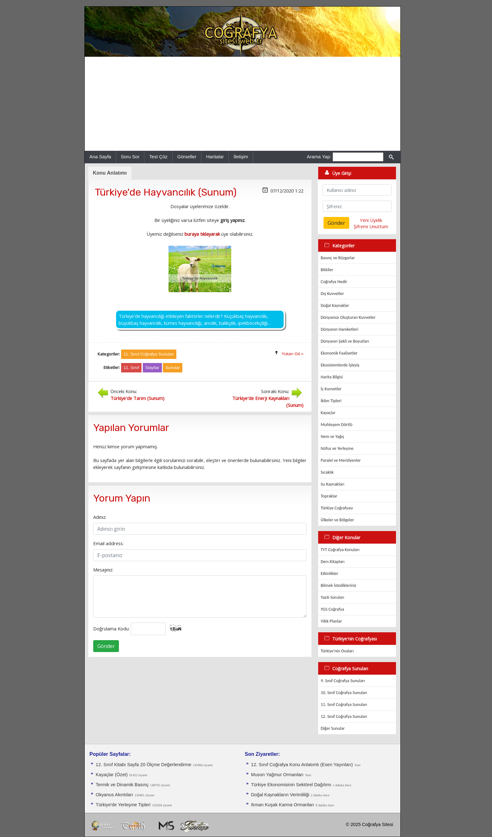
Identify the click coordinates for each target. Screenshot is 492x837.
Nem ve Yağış (332, 436)
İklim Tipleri (331, 400)
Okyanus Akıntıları (114, 794)
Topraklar (329, 496)
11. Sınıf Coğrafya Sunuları (344, 704)
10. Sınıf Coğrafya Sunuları (344, 692)
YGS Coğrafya (332, 609)
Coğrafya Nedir (334, 281)
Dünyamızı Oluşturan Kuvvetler (348, 317)
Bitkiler (327, 269)
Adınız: (99, 517)
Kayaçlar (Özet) (112, 774)
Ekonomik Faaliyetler (339, 353)
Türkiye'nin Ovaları (337, 651)
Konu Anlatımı (110, 173)
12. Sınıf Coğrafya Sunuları (344, 716)
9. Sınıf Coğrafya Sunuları (343, 680)
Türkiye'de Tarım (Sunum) (137, 398)
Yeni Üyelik (371, 220)
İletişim (240, 156)
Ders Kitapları (333, 561)
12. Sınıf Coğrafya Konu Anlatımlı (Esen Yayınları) (302, 764)
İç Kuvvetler (331, 389)
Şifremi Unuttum (371, 226)
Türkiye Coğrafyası (337, 508)
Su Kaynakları (332, 484)
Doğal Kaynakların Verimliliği (280, 794)
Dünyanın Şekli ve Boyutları (345, 341)
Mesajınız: (103, 569)
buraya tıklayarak (202, 234)
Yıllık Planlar (331, 621)
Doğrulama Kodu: (111, 628)
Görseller (186, 156)
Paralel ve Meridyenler (341, 460)
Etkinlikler (329, 573)
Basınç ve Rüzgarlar (338, 258)
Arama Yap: (319, 156)
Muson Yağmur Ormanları (277, 774)
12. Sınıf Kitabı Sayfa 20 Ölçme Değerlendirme (143, 764)
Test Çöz (158, 156)
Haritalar (215, 156)
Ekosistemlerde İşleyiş (340, 365)
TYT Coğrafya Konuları (340, 549)
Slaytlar (152, 367)
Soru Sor (130, 156)
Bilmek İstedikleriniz (338, 585)
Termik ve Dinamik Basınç (122, 784)
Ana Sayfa (100, 156)
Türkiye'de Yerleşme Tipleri (123, 804)
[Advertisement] (242, 104)
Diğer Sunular (333, 728)
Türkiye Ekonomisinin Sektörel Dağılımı (291, 784)
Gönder (106, 646)
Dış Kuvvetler (332, 293)
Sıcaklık (327, 472)
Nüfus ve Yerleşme (337, 448)
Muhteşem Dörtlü (336, 424)
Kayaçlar (328, 412)
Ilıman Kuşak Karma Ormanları (282, 804)
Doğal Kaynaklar (335, 305)
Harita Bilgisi (332, 377)
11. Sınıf (131, 367)
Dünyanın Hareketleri (339, 329)
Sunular (172, 367)
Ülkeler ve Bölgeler (337, 520)
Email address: (108, 543)
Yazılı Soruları (332, 597)
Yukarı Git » (292, 353)
